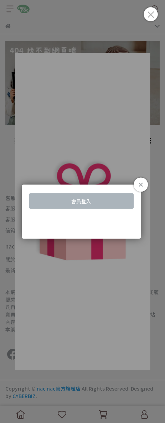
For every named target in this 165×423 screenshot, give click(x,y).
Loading (82, 211)
